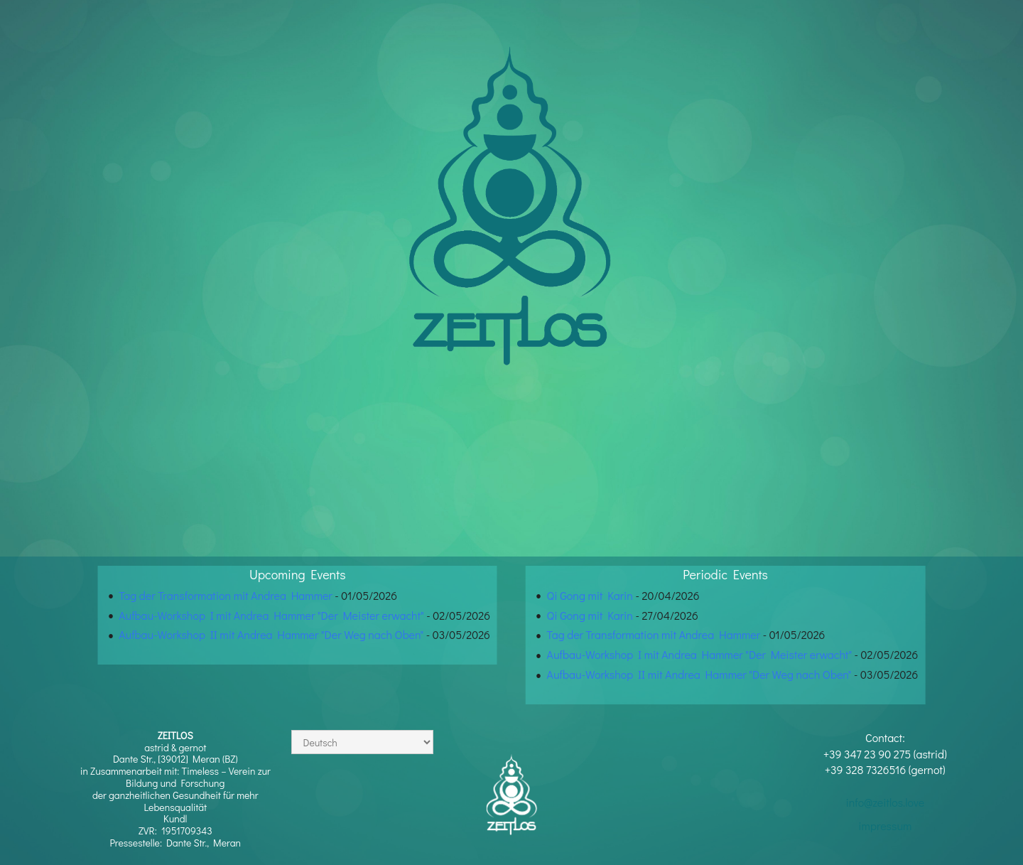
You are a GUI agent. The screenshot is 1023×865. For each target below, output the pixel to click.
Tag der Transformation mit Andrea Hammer (225, 595)
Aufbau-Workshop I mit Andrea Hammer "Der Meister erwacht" (271, 615)
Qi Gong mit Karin (590, 595)
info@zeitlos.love (884, 802)
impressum (884, 825)
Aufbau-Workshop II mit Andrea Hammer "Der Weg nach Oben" (271, 634)
